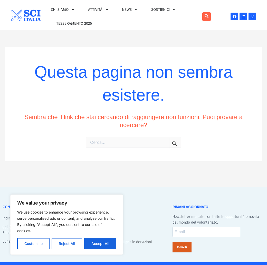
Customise (33, 243)
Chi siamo (63, 9)
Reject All (67, 243)
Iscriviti (182, 247)
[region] (66, 225)
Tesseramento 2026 (74, 23)
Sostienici (163, 9)
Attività (98, 9)
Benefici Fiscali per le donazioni (126, 242)
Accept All (100, 243)
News (130, 9)
